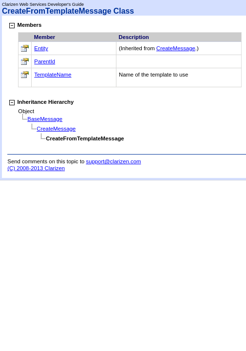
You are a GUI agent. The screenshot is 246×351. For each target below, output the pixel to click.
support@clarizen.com (113, 161)
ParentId (44, 61)
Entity (41, 48)
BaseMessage (44, 119)
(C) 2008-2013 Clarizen (36, 168)
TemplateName (52, 75)
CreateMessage (175, 48)
